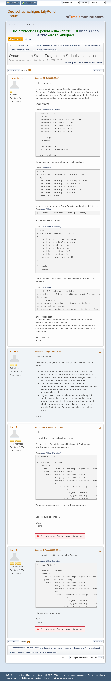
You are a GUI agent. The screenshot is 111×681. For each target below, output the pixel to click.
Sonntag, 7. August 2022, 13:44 (47, 550)
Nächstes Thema (93, 62)
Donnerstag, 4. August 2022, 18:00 (49, 427)
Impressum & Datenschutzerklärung (58, 678)
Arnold (14, 351)
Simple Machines (27, 675)
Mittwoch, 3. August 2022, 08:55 (48, 352)
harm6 (13, 427)
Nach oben (13, 641)
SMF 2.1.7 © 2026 (12, 675)
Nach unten (13, 70)
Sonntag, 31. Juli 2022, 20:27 (46, 78)
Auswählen (46, 110)
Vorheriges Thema (74, 62)
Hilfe (63, 675)
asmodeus (16, 78)
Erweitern (56, 110)
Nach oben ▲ (100, 675)
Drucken (98, 70)
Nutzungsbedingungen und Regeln (80, 675)
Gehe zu (64, 657)
